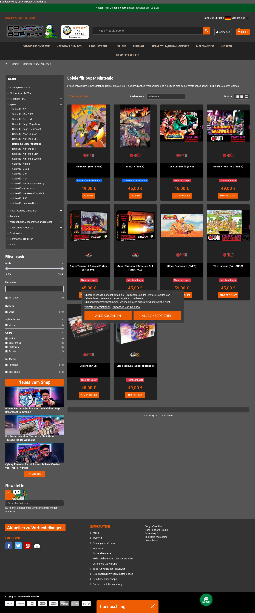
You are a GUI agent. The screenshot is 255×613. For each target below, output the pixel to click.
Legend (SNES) (89, 366)
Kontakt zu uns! (14, 17)
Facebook (8, 545)
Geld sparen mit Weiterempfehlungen (113, 574)
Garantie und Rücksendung (108, 584)
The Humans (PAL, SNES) (228, 266)
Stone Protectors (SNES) (181, 266)
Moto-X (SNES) (135, 166)
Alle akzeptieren (157, 315)
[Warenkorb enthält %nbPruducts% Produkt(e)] (243, 32)
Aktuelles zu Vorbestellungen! (35, 527)
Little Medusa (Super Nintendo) (135, 366)
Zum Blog (35, 474)
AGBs (96, 532)
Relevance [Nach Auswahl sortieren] (153, 96)
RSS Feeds (29, 17)
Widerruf (97, 538)
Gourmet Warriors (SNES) (228, 166)
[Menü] (86, 27)
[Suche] (151, 30)
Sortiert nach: (137, 96)
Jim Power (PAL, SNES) (88, 166)
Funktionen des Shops (105, 579)
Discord (37, 545)
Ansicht (227, 96)
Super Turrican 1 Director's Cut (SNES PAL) (135, 268)
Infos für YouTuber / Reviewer (109, 568)
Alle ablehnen (108, 315)
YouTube (27, 545)
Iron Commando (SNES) (182, 166)
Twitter (18, 545)
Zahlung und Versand (104, 543)
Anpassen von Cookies (126, 306)
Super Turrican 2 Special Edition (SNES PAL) (89, 268)
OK (7, 492)
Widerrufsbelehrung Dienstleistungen (113, 558)
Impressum (99, 548)
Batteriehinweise (102, 553)
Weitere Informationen (97, 306)
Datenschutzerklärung (105, 563)
